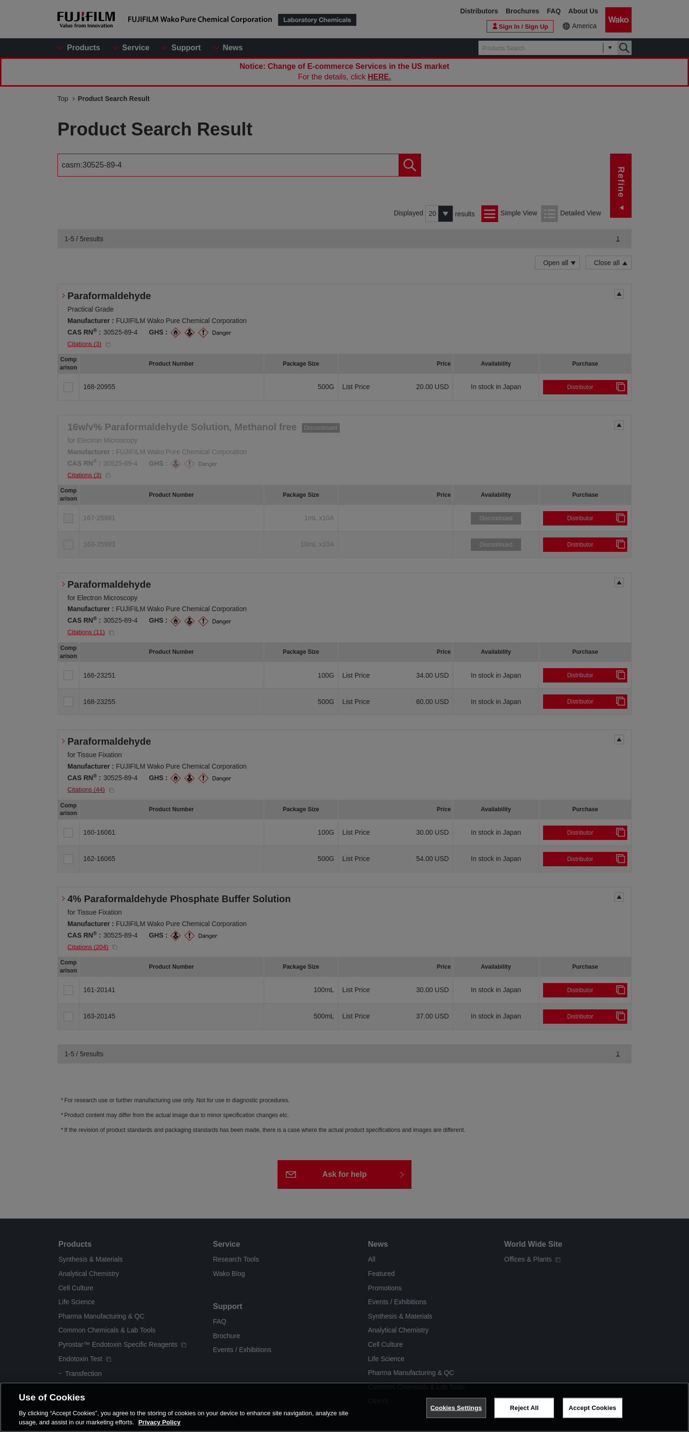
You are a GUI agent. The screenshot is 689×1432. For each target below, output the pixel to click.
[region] (344, 1407)
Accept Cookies (592, 1407)
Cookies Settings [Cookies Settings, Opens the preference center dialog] (456, 1407)
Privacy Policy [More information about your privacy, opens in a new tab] (159, 1422)
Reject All (524, 1407)
